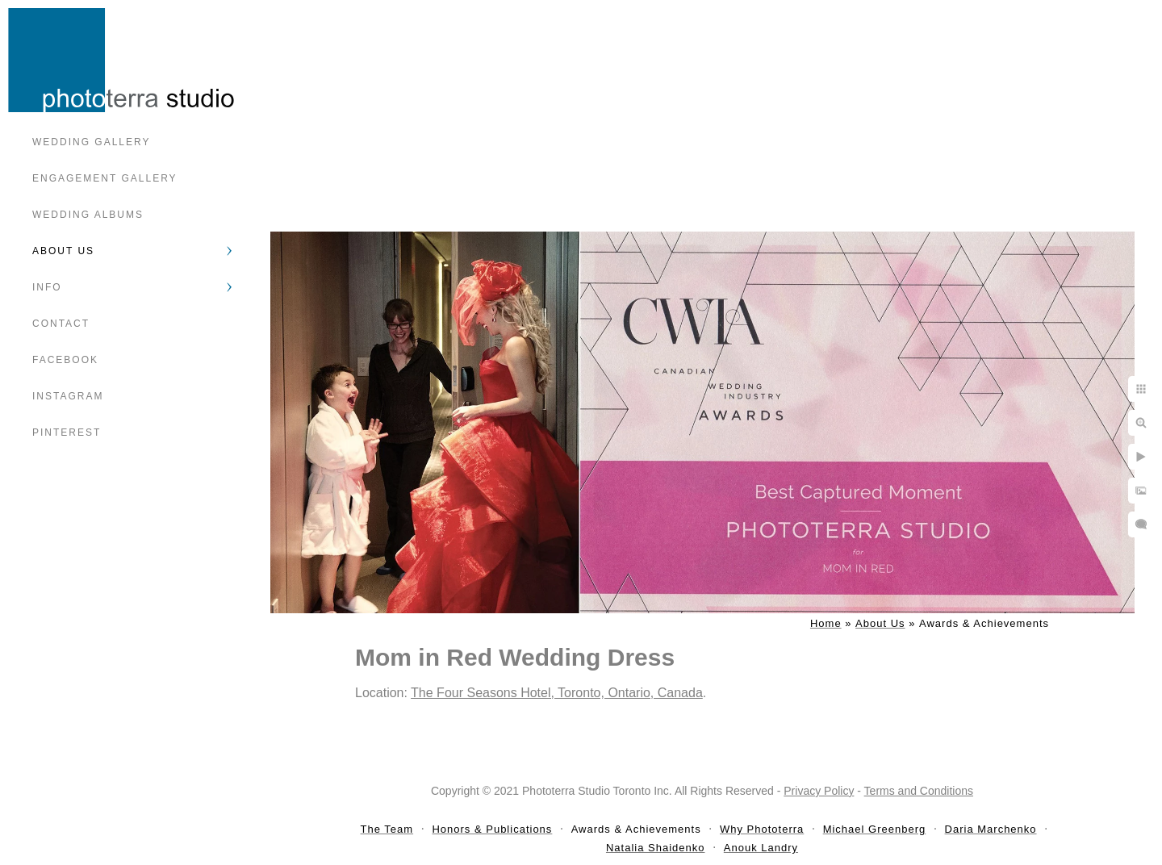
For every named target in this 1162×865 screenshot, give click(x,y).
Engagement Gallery (105, 178)
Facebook (65, 360)
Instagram (67, 396)
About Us (63, 251)
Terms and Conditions (918, 790)
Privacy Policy (819, 790)
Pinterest (66, 432)
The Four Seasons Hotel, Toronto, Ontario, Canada (557, 693)
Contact (61, 323)
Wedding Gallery (91, 142)
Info (47, 287)
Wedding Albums (88, 214)
